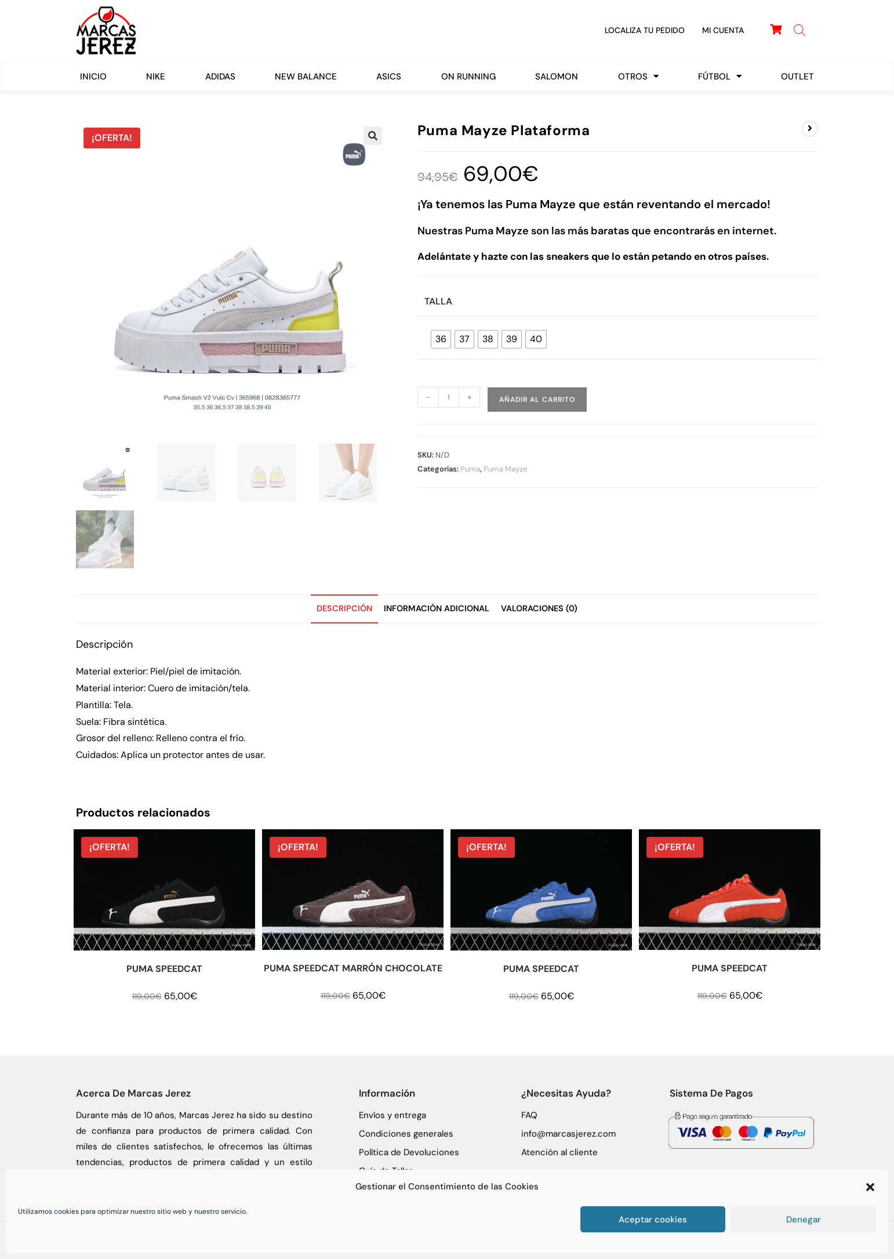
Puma (470, 469)
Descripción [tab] (344, 608)
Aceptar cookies (653, 1219)
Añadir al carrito (537, 399)
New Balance (306, 76)
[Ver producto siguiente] (810, 129)
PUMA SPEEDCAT (164, 969)
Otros (638, 76)
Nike (155, 76)
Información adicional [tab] (436, 608)
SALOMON (556, 76)
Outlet (797, 76)
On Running (468, 76)
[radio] (440, 339)
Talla (438, 301)
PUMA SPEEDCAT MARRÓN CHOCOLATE (353, 968)
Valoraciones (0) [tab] (539, 608)
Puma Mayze (505, 469)
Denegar (803, 1219)
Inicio (93, 76)
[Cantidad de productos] (448, 397)
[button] (870, 1187)
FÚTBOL (720, 76)
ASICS (388, 76)
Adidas (220, 76)
